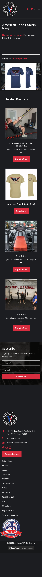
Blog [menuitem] (4, 488)
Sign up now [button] (21, 159)
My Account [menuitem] (8, 510)
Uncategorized (17, 35)
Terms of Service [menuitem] (10, 515)
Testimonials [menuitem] (8, 483)
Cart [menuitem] (4, 501)
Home (5, 35)
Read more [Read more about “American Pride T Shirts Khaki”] (21, 211)
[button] (21, 376)
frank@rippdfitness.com (17, 442)
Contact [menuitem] (6, 492)
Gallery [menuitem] (5, 479)
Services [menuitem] (6, 474)
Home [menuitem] (5, 465)
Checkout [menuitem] (6, 506)
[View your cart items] (32, 9)
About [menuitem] (5, 470)
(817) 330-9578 (13, 438)
